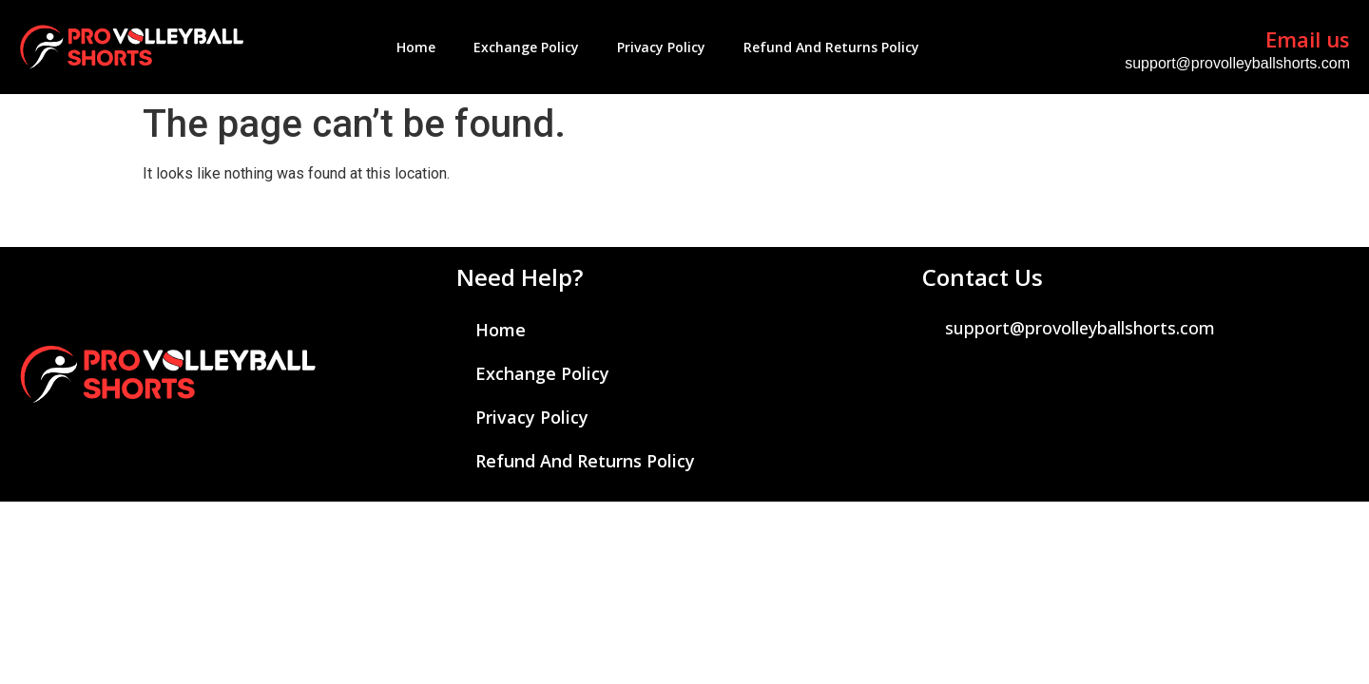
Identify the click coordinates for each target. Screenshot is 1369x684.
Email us (1307, 39)
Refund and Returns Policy (831, 47)
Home (415, 47)
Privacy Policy (661, 47)
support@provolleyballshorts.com (1237, 63)
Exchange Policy (526, 47)
